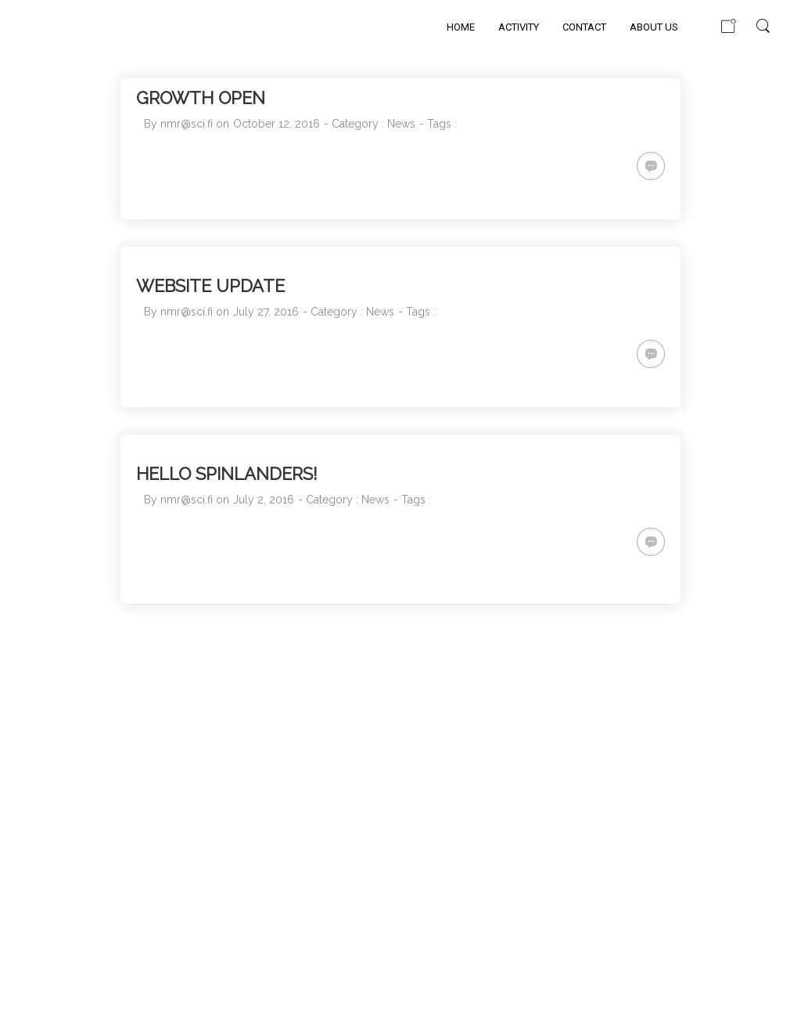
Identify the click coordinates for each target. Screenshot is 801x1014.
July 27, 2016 (266, 311)
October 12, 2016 (276, 123)
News (401, 123)
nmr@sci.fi (186, 123)
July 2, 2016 (263, 499)
